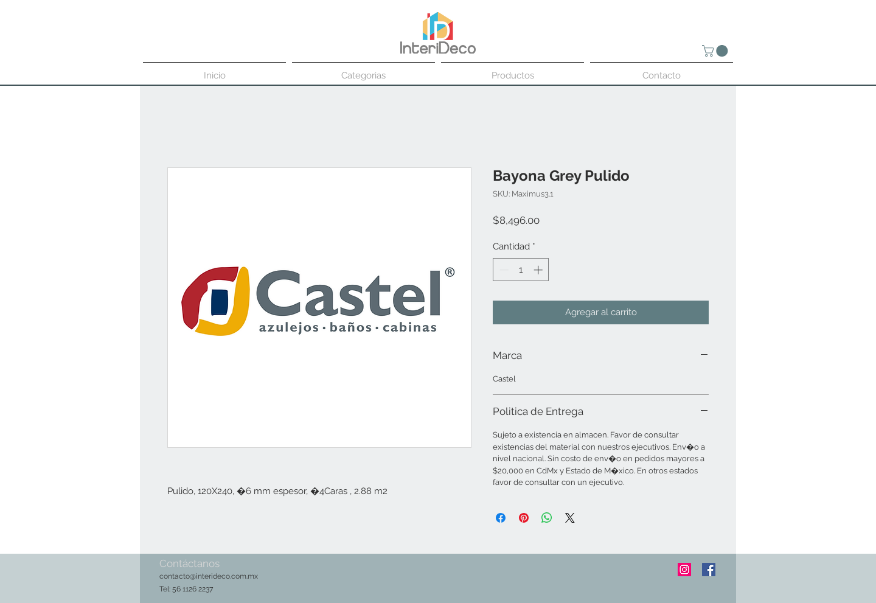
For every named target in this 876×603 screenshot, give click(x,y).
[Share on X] (570, 518)
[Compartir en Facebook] (500, 518)
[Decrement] (503, 270)
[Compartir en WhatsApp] (547, 518)
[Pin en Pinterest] (523, 518)
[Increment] (539, 270)
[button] (716, 51)
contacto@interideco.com (202, 576)
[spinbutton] (521, 270)
